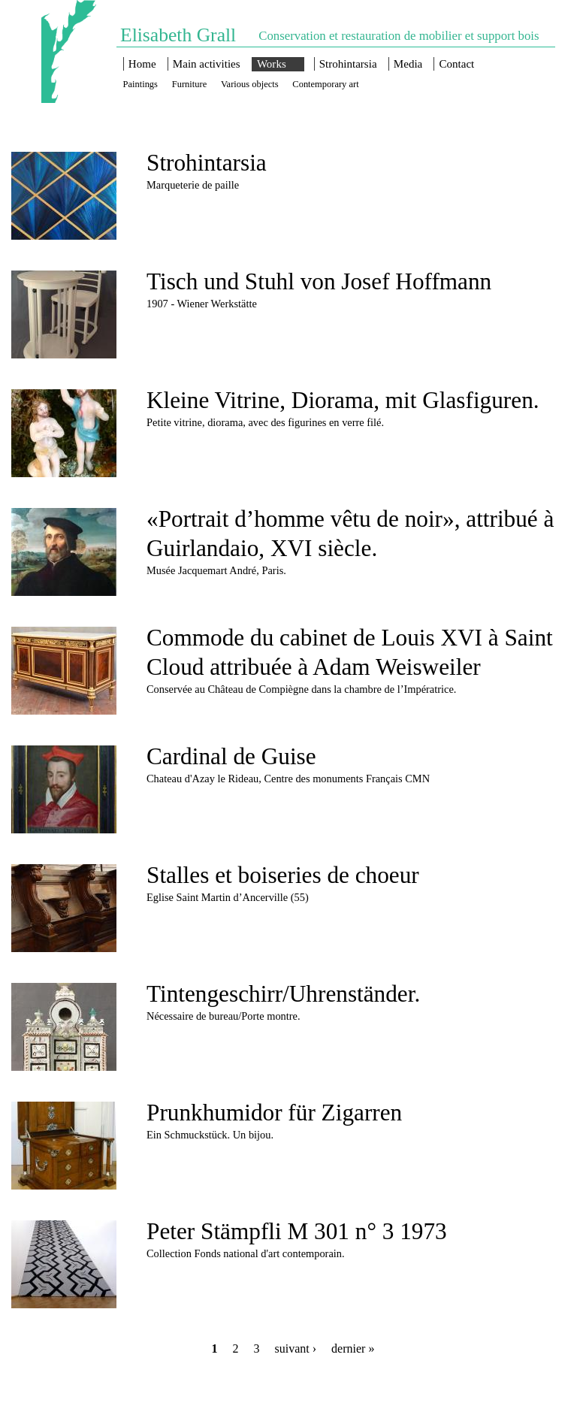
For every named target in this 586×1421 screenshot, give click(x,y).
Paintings (140, 84)
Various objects (250, 84)
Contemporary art (325, 84)
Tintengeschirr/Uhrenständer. (283, 994)
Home (142, 64)
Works (271, 64)
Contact (457, 64)
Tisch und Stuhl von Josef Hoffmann (318, 281)
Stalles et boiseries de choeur (282, 875)
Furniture (189, 84)
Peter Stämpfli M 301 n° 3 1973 (296, 1231)
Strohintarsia (348, 64)
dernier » (352, 1348)
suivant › (296, 1348)
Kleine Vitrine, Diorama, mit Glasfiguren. (342, 400)
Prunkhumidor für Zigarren (274, 1112)
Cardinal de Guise (231, 756)
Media (408, 64)
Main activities (206, 64)
